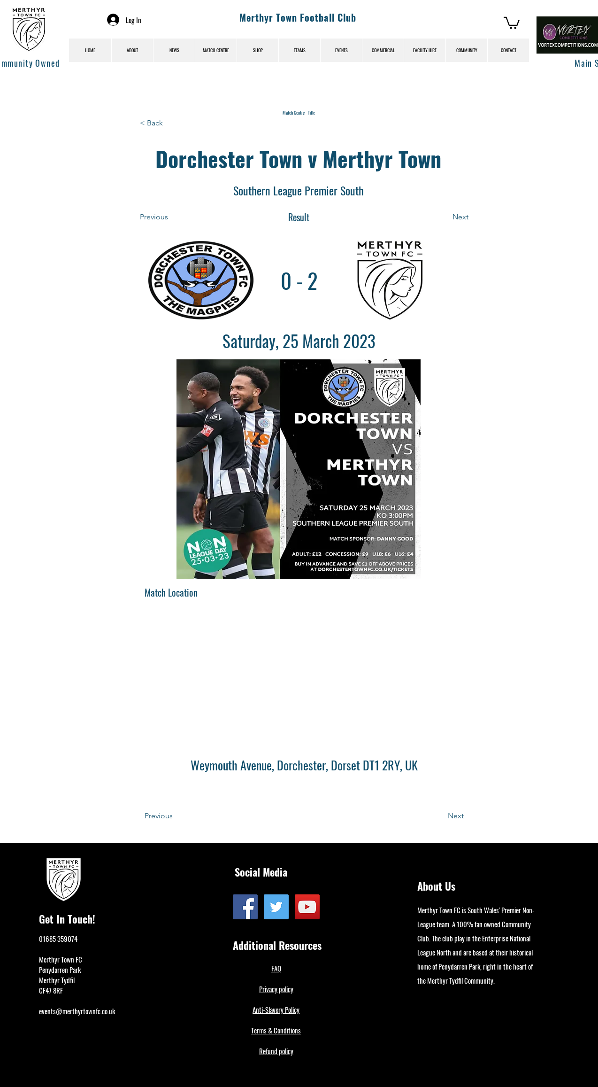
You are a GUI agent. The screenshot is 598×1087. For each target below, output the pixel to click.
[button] (512, 22)
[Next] (445, 217)
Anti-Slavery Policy (276, 1009)
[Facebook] (245, 906)
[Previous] (171, 217)
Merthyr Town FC (60, 959)
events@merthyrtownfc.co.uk (77, 1011)
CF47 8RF (51, 990)
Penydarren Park (60, 969)
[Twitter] (276, 906)
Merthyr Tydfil (57, 980)
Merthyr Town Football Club (297, 17)
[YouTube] (307, 906)
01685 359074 (58, 938)
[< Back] (171, 123)
